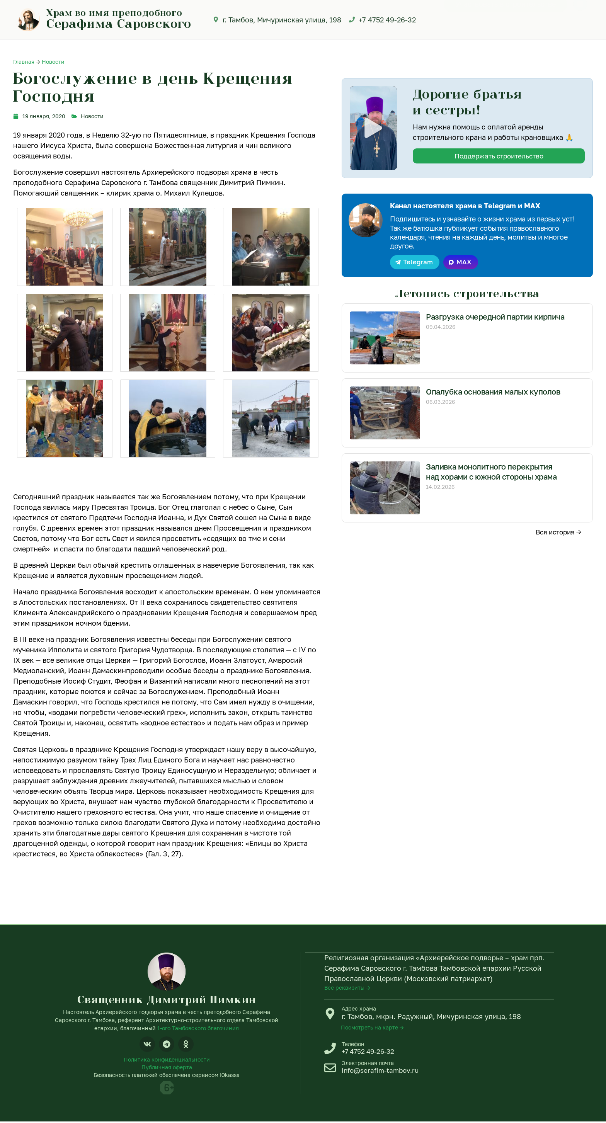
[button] (373, 128)
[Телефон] (330, 1050)
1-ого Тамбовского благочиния (198, 1028)
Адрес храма (359, 1009)
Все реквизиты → (347, 988)
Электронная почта (368, 1065)
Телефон (353, 1045)
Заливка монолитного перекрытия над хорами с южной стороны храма (493, 477)
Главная (23, 61)
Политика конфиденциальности (167, 1060)
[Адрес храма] (330, 1014)
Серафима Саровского (118, 23)
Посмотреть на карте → (372, 1028)
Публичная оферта (166, 1068)
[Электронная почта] (330, 1071)
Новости (53, 61)
